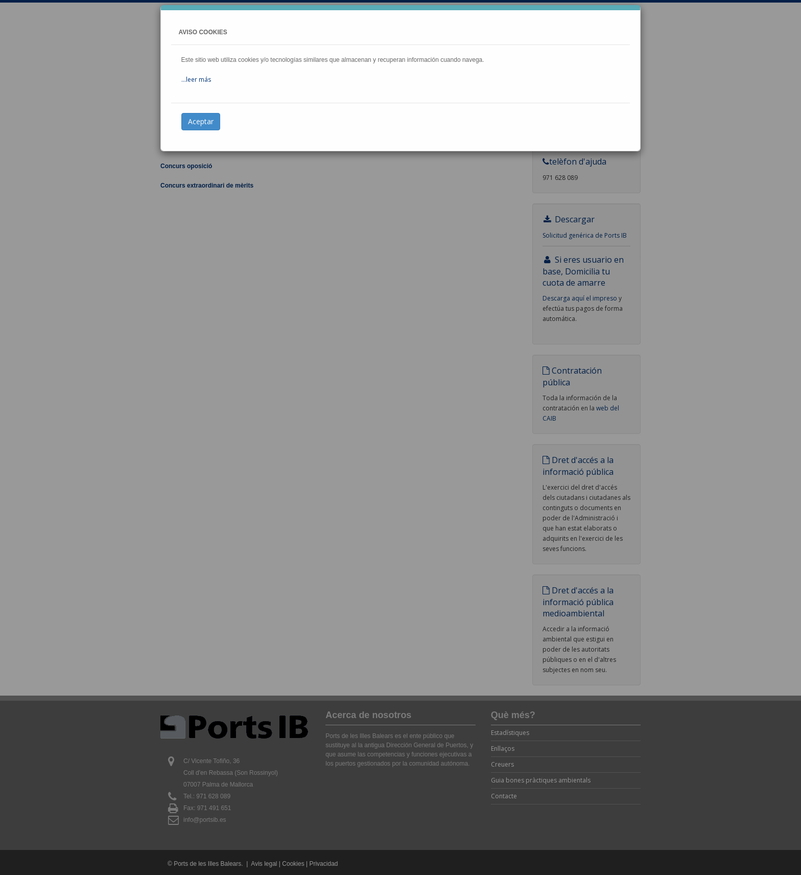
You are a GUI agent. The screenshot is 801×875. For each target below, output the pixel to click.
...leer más (196, 79)
